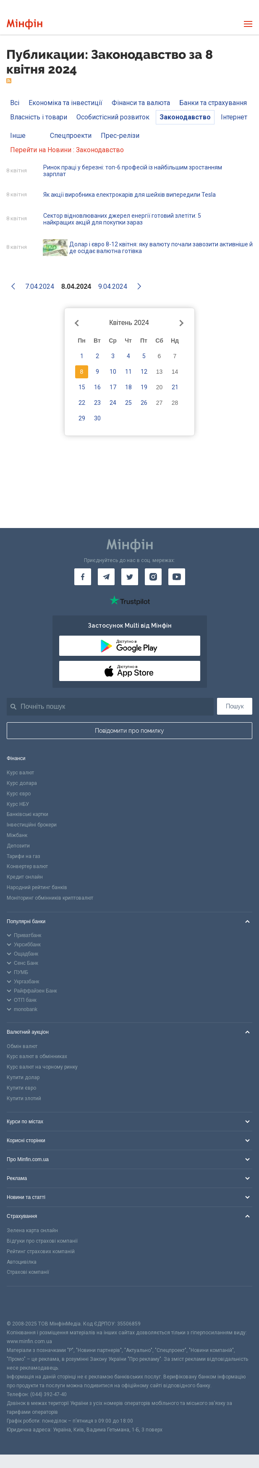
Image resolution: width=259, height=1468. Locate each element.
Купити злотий (24, 1098)
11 (128, 371)
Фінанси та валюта (141, 103)
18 (128, 387)
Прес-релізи (120, 136)
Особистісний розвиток (112, 117)
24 (113, 402)
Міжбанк (17, 835)
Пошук (235, 706)
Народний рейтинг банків (37, 887)
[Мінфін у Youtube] (176, 576)
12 (144, 371)
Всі (14, 103)
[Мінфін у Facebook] (82, 576)
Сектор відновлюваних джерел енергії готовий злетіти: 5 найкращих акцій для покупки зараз (122, 219)
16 (97, 387)
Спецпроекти (71, 136)
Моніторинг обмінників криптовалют (50, 898)
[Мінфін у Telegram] (106, 576)
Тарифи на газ (23, 856)
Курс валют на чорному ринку (42, 1067)
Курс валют (20, 773)
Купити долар (23, 1077)
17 (113, 387)
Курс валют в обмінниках (37, 1056)
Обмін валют (22, 1046)
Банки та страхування (213, 103)
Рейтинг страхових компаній (41, 1251)
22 (81, 402)
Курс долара (22, 783)
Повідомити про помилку (129, 730)
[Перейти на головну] (24, 24)
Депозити (18, 846)
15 (81, 387)
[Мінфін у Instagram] (153, 576)
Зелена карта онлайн (32, 1230)
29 (81, 418)
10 (113, 371)
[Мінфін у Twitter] (129, 576)
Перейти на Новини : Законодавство (67, 150)
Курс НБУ (18, 804)
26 (144, 402)
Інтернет (234, 117)
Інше (18, 136)
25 (128, 402)
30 (97, 418)
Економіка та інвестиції (65, 103)
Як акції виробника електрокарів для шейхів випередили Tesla (129, 194)
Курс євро (19, 794)
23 (97, 402)
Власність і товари (38, 117)
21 (175, 387)
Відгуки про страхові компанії (42, 1241)
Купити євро (21, 1088)
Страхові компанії (28, 1272)
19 (144, 387)
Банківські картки (27, 814)
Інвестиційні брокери (32, 825)
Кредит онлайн (25, 877)
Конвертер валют (27, 866)
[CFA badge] (25, 1303)
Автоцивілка (22, 1262)
